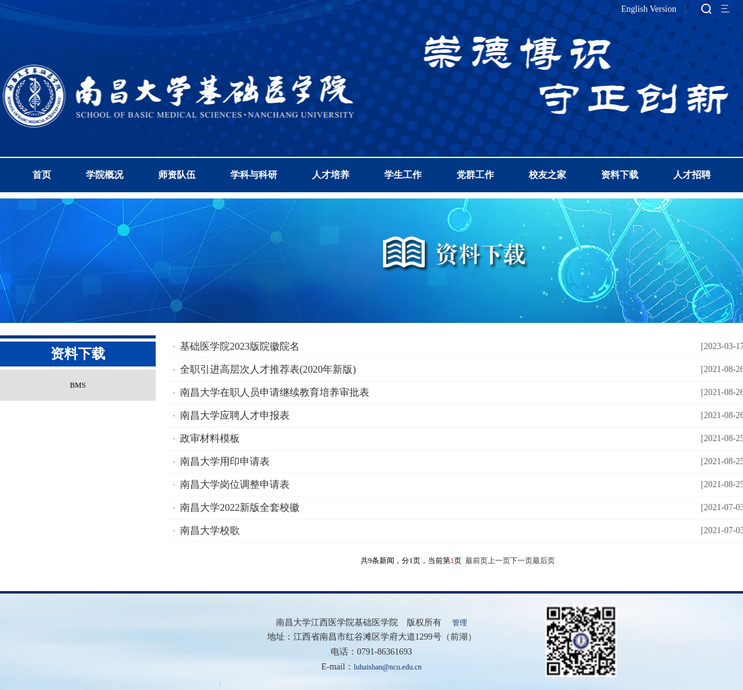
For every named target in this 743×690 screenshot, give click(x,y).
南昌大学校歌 (210, 530)
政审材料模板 (210, 438)
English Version (648, 9)
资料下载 (619, 175)
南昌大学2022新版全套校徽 (240, 507)
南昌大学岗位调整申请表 (235, 484)
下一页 (521, 560)
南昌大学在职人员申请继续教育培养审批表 (274, 392)
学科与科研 (253, 175)
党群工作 (475, 175)
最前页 (476, 560)
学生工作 (403, 175)
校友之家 (547, 175)
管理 (459, 622)
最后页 (543, 560)
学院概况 (104, 175)
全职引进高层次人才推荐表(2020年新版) (268, 369)
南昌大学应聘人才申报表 (235, 415)
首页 (41, 175)
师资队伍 (177, 175)
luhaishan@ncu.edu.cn (388, 667)
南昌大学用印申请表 (225, 461)
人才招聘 (692, 175)
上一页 (499, 560)
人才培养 (330, 175)
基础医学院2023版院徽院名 (240, 346)
